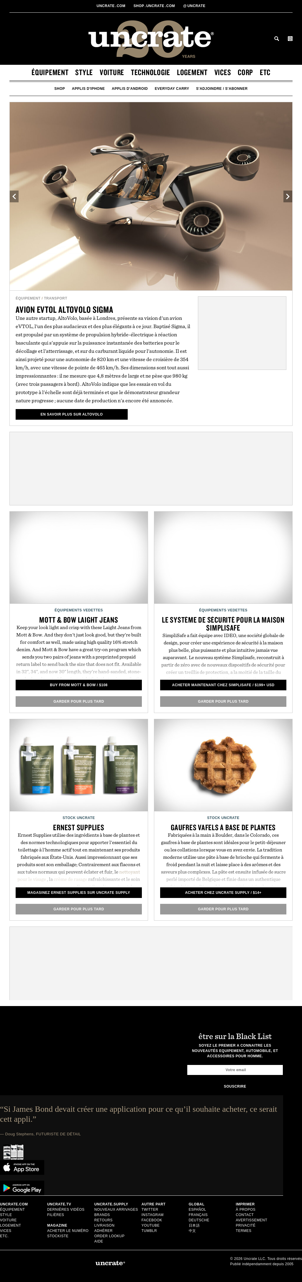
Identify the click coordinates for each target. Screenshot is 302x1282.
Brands (102, 1215)
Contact (245, 1215)
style (84, 72)
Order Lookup (109, 1236)
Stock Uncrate (79, 818)
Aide (98, 1241)
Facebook (152, 1220)
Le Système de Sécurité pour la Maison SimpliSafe (223, 624)
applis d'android (130, 89)
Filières (56, 1215)
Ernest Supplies (78, 827)
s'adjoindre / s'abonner (222, 89)
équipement (50, 72)
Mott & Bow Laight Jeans (78, 620)
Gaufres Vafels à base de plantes (223, 827)
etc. (4, 1236)
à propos (246, 1209)
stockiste (57, 1236)
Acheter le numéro (68, 1231)
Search (276, 38)
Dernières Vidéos (66, 1209)
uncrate (194, 6)
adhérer (103, 1231)
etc (265, 72)
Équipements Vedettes (79, 610)
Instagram (153, 1215)
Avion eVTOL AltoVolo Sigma (64, 309)
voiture (112, 72)
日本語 (194, 1225)
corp (245, 72)
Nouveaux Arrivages (116, 1209)
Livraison (104, 1225)
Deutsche (199, 1220)
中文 (192, 1231)
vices (222, 72)
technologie (150, 72)
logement (192, 72)
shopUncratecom (155, 6)
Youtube (151, 1225)
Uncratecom (112, 6)
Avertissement (251, 1220)
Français (198, 1215)
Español (197, 1209)
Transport (55, 298)
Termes (244, 1231)
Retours (103, 1220)
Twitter (150, 1209)
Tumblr (149, 1231)
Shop (59, 89)
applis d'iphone (88, 89)
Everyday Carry (172, 89)
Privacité (246, 1225)
